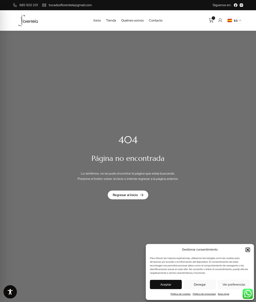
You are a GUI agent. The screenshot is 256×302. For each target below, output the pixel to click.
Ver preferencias (233, 285)
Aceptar (165, 285)
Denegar (200, 285)
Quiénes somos (132, 20)
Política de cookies (180, 294)
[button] (248, 250)
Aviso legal (223, 294)
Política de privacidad (204, 294)
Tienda (111, 20)
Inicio (97, 20)
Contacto (156, 20)
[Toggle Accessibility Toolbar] (10, 292)
